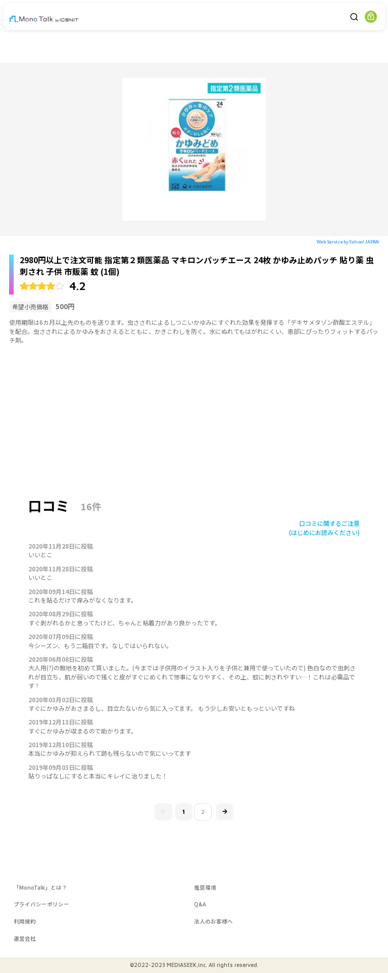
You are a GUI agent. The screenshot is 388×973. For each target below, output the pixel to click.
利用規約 (25, 921)
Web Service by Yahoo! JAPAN (348, 241)
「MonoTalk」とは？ (40, 887)
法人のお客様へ (213, 921)
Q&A (200, 904)
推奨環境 (205, 887)
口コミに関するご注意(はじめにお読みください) (324, 527)
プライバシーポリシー (41, 904)
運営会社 (25, 938)
